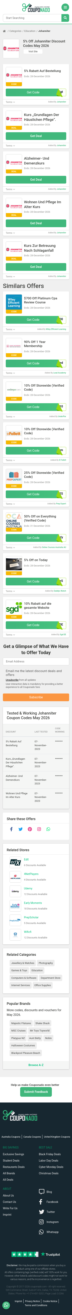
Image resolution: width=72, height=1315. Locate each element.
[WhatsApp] (7, 1305)
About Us (8, 1195)
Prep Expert (61, 504)
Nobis (48, 1038)
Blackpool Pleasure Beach (25, 1053)
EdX (26, 859)
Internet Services (20, 985)
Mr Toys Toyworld (40, 1030)
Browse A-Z (35, 1065)
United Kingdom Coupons (57, 1136)
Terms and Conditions (36, 1305)
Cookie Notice (50, 1301)
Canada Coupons (32, 1136)
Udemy (28, 888)
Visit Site (33, 51)
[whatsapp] (48, 829)
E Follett (62, 460)
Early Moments (33, 902)
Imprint (7, 1214)
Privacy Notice (32, 1301)
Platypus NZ (18, 1038)
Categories (15, 31)
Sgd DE (63, 634)
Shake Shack (42, 1023)
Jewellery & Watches (22, 963)
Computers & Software (23, 977)
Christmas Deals (49, 1173)
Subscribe (36, 697)
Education (30, 31)
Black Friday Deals (50, 1154)
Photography (46, 963)
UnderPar (62, 416)
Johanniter (44, 31)
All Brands (9, 1173)
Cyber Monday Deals (51, 1167)
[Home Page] (6, 31)
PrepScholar (31, 917)
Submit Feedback (36, 1092)
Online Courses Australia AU (54, 547)
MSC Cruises (18, 1030)
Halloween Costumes (23, 1045)
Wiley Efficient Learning (56, 329)
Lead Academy (59, 373)
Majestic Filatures (21, 1023)
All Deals (8, 1179)
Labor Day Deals (48, 1160)
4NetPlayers (31, 874)
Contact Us (9, 1201)
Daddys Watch (60, 591)
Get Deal (36, 136)
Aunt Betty (35, 1038)
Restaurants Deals (14, 1167)
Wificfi (27, 931)
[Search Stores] (65, 18)
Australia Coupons (11, 1136)
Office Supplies (42, 985)
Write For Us (10, 1208)
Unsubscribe (12, 680)
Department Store (50, 977)
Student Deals (11, 1160)
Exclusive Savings (13, 1154)
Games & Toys (19, 970)
